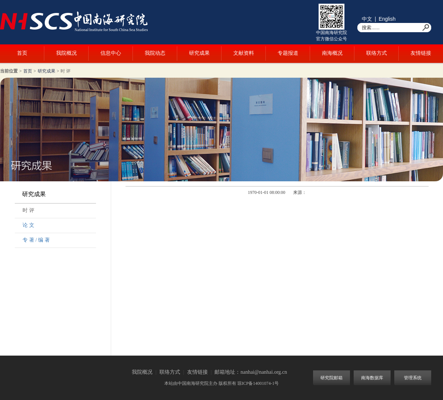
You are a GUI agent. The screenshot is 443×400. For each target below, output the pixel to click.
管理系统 (413, 377)
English (387, 19)
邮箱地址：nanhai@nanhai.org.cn (250, 372)
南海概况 (332, 53)
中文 (367, 19)
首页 (22, 53)
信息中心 (110, 53)
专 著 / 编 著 (36, 240)
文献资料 (243, 53)
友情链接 (421, 53)
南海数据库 (372, 377)
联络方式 (376, 53)
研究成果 (199, 53)
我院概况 (66, 53)
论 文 (28, 225)
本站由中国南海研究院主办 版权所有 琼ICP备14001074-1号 (221, 383)
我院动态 (155, 53)
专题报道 (288, 53)
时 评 (66, 71)
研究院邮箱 (331, 377)
